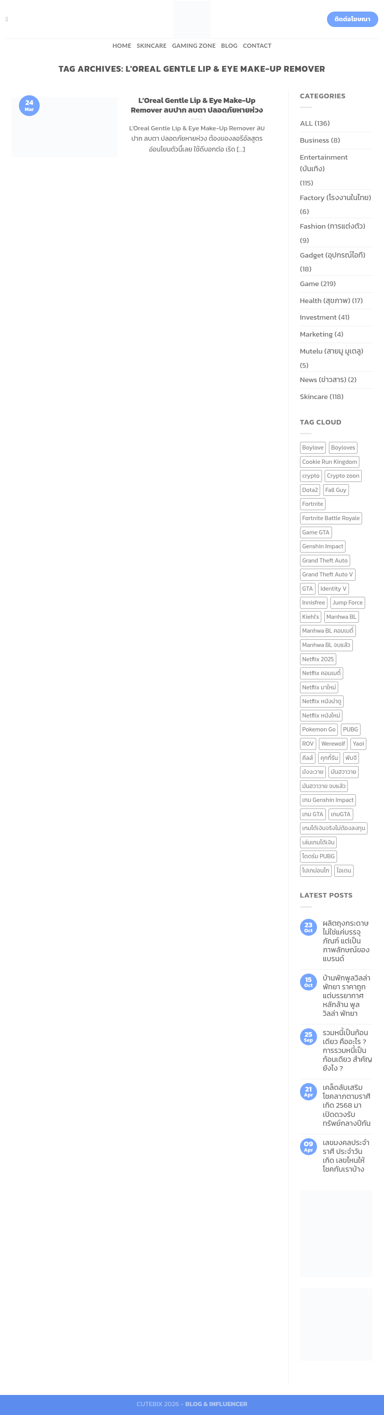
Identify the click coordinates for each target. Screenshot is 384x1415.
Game (309, 283)
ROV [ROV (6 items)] (308, 743)
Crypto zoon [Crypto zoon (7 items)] (343, 475)
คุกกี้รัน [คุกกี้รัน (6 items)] (329, 757)
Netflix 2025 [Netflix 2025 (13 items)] (318, 659)
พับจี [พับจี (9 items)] (351, 757)
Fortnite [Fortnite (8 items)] (312, 503)
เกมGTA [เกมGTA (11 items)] (340, 814)
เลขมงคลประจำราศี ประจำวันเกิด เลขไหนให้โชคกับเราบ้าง (346, 1156)
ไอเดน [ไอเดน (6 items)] (344, 870)
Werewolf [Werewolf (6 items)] (333, 743)
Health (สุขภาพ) (325, 300)
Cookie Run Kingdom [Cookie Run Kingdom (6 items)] (329, 461)
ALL (306, 123)
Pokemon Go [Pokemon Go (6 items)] (319, 729)
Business (314, 140)
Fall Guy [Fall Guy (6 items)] (336, 489)
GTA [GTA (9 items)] (307, 588)
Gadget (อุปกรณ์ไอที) (333, 255)
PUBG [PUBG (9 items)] (350, 729)
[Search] (9, 19)
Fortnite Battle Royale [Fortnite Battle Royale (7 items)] (331, 518)
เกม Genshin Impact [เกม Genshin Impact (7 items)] (328, 799)
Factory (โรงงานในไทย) (335, 197)
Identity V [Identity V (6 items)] (333, 588)
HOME (121, 45)
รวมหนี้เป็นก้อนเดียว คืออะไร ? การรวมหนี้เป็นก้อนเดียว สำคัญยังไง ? (347, 1050)
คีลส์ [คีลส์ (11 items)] (307, 757)
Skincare (152, 45)
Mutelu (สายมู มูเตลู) (332, 351)
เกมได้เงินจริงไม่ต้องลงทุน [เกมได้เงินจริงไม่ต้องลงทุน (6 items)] (333, 828)
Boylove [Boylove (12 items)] (313, 447)
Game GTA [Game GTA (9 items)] (316, 532)
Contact (257, 45)
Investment (318, 317)
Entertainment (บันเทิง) (324, 163)
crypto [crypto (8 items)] (311, 475)
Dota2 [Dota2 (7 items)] (310, 489)
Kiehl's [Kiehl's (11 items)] (310, 616)
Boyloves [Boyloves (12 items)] (343, 447)
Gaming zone (194, 45)
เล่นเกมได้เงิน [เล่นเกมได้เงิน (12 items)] (318, 842)
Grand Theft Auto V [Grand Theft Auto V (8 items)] (327, 574)
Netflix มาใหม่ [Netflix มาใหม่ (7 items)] (319, 687)
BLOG (229, 45)
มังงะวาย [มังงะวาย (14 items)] (313, 771)
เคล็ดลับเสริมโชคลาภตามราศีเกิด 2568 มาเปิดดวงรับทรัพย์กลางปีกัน (347, 1105)
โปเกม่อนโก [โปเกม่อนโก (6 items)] (315, 870)
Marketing (316, 334)
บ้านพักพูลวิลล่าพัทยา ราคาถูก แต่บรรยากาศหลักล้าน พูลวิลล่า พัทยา (347, 996)
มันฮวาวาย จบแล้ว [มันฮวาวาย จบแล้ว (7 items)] (324, 786)
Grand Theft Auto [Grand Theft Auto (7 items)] (325, 560)
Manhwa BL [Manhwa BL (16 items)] (342, 616)
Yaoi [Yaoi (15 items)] (358, 743)
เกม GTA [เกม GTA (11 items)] (313, 814)
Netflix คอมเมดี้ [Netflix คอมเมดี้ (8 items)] (321, 673)
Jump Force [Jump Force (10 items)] (348, 602)
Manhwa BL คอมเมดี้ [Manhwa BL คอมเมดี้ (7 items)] (328, 630)
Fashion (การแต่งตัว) (333, 226)
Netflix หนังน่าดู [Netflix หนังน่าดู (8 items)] (322, 701)
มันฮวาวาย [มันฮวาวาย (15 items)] (343, 771)
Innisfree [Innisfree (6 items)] (313, 602)
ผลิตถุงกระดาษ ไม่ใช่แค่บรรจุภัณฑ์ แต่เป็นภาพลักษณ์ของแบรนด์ (346, 941)
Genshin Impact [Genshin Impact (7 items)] (323, 546)
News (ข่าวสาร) (323, 379)
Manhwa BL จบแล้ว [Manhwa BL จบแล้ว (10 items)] (326, 644)
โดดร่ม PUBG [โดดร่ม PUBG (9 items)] (318, 856)
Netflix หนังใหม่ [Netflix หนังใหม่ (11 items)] (321, 715)
